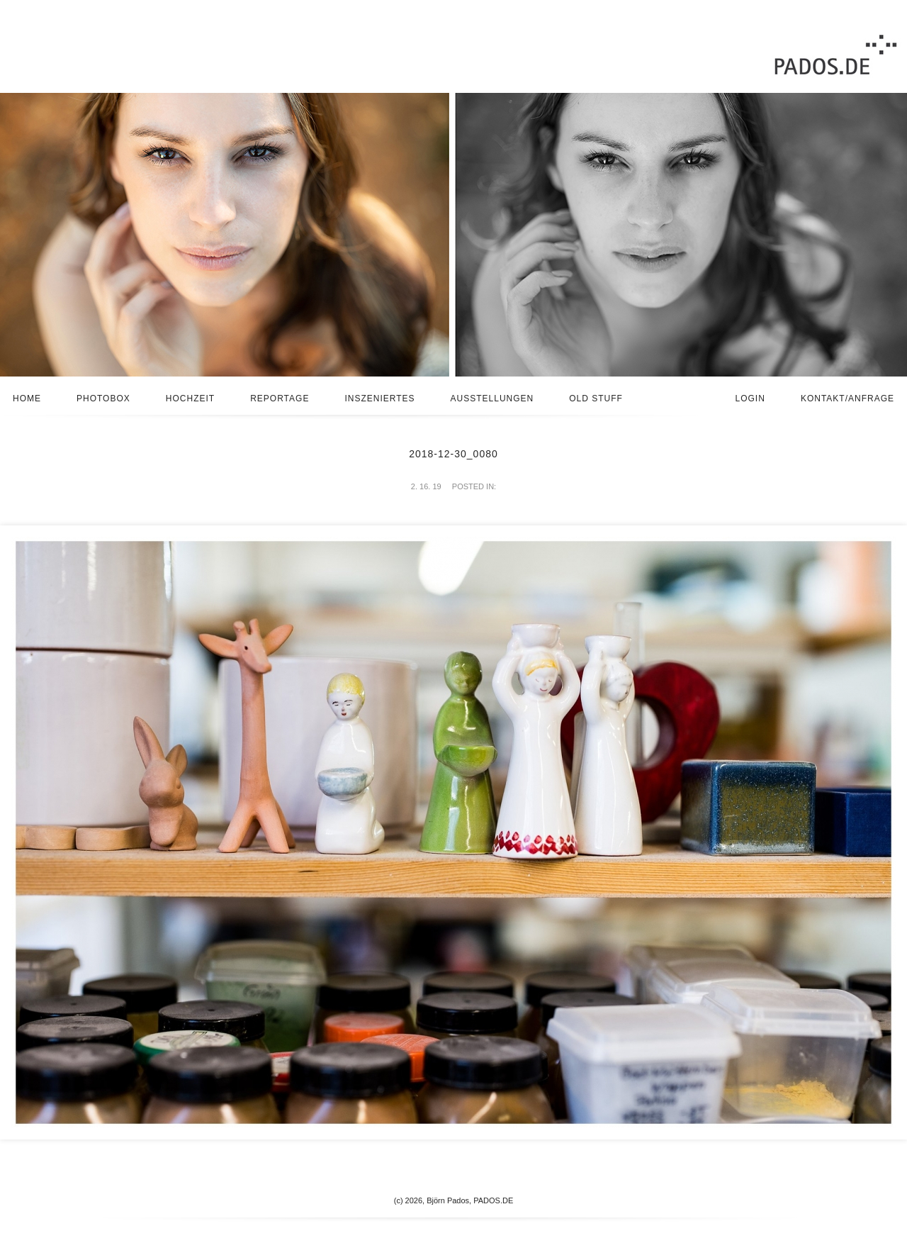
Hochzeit (190, 398)
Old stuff (596, 398)
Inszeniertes (379, 398)
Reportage (279, 398)
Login (750, 398)
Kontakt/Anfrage (847, 398)
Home (27, 398)
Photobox (103, 398)
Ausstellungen (492, 398)
